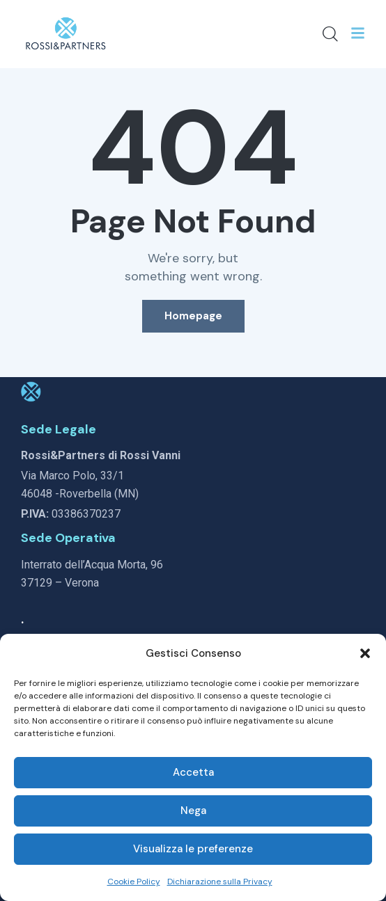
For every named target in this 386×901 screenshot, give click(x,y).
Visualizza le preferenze (193, 849)
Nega (193, 811)
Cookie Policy (133, 881)
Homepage (193, 316)
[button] (365, 653)
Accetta (193, 772)
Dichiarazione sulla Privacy (219, 881)
